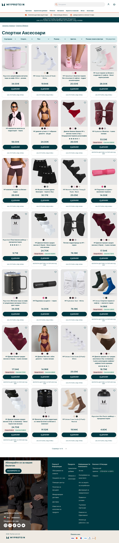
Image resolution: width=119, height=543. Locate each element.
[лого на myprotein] (13, 4)
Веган (83, 10)
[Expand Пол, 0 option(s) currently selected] (43, 39)
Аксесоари (90, 10)
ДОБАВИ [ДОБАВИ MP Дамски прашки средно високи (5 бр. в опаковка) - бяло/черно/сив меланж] (15, 435)
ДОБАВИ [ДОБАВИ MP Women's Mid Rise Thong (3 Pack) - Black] (74, 200)
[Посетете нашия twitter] (23, 525)
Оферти (95, 476)
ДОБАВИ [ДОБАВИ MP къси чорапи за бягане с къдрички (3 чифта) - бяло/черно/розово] (103, 89)
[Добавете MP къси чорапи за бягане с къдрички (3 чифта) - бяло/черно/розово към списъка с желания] (114, 47)
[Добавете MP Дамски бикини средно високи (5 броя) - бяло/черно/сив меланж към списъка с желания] (55, 214)
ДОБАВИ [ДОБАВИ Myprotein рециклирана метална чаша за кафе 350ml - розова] (15, 89)
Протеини (28, 10)
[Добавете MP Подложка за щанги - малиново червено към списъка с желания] (114, 161)
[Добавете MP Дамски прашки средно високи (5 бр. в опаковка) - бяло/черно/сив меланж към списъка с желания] (26, 390)
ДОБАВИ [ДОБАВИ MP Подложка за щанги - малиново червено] (103, 200)
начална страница (8, 26)
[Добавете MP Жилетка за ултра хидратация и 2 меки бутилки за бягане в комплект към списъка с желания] (55, 390)
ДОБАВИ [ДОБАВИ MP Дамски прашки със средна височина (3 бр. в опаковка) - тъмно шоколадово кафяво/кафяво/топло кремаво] (103, 377)
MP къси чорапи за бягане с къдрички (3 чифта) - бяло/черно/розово (103, 75)
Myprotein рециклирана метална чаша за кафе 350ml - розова (15, 77)
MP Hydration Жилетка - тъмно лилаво (103, 133)
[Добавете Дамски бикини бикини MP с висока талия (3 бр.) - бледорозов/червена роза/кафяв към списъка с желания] (85, 102)
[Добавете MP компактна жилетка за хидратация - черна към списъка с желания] (26, 102)
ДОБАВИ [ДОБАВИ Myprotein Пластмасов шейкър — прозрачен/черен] (15, 258)
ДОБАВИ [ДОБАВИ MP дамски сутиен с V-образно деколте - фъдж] (44, 147)
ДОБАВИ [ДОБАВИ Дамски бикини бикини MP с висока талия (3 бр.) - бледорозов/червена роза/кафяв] (74, 147)
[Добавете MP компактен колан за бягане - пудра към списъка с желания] (26, 161)
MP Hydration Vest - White (74, 301)
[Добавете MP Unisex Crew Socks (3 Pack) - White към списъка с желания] (55, 47)
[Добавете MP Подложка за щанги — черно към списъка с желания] (55, 272)
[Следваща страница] (66, 449)
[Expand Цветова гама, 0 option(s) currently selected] (76, 39)
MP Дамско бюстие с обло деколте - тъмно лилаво (44, 358)
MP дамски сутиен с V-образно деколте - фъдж (44, 133)
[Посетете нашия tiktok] (14, 525)
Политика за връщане (56, 488)
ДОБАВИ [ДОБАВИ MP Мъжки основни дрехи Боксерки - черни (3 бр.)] (44, 200)
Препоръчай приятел (103, 470)
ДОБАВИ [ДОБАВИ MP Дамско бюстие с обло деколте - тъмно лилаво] (44, 377)
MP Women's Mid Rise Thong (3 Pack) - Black (74, 191)
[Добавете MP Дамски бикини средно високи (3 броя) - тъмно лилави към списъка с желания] (26, 328)
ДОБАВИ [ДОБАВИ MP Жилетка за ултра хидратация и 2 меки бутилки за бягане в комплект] (44, 435)
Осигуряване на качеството (84, 476)
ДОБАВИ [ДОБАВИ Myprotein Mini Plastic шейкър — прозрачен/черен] (103, 435)
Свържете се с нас (58, 478)
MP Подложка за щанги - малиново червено (104, 191)
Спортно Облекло (22, 26)
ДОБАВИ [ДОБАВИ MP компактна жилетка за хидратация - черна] (15, 147)
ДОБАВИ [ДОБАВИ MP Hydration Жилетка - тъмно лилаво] (103, 147)
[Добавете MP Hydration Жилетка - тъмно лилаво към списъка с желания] (114, 102)
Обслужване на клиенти (57, 472)
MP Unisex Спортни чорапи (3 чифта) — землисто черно (103, 302)
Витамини (60, 10)
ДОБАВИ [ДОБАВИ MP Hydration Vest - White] (74, 314)
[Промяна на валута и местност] (24, 517)
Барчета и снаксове (72, 10)
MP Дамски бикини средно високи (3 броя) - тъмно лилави (15, 358)
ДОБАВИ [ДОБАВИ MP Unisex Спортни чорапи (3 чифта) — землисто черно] (103, 314)
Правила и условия (82, 499)
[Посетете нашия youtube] (19, 525)
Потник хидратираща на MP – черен (74, 244)
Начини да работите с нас (84, 521)
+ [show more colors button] (79, 186)
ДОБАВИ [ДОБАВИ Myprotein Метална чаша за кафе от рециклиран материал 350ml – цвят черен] (15, 314)
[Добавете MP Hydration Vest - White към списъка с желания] (85, 272)
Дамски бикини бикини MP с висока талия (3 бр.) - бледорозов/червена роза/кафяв (74, 134)
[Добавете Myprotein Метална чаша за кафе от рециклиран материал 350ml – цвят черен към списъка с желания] (26, 272)
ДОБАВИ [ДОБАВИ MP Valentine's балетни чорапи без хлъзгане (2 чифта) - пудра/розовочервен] (74, 89)
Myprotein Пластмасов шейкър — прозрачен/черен (15, 241)
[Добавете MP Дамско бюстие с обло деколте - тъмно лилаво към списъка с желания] (55, 328)
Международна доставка (57, 496)
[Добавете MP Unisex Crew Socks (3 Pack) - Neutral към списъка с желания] (85, 390)
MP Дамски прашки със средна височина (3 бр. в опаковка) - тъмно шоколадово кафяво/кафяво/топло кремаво (103, 360)
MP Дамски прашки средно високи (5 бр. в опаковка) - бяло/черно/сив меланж (15, 421)
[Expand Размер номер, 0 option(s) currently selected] (59, 39)
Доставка (55, 502)
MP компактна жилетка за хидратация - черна (15, 130)
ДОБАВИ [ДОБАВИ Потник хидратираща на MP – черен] (74, 258)
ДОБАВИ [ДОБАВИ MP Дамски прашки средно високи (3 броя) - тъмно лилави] (103, 258)
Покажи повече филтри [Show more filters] (94, 39)
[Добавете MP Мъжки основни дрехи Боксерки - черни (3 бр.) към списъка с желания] (55, 161)
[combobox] (79, 4)
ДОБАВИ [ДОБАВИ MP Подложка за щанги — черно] (44, 314)
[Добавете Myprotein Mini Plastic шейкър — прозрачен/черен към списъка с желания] (114, 390)
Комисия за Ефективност (83, 513)
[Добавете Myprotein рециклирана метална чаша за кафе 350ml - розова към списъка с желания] (26, 47)
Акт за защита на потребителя (84, 484)
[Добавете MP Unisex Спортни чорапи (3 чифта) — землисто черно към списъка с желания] (114, 272)
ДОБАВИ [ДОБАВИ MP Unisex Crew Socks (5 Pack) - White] (74, 377)
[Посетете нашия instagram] (5, 525)
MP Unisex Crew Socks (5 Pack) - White (74, 358)
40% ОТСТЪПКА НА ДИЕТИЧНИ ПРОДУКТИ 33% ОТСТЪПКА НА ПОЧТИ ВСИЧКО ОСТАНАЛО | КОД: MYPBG (59, 19)
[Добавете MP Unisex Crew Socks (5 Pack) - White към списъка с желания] (85, 328)
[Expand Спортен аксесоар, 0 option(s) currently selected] (26, 39)
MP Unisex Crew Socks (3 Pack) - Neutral (74, 420)
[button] (14, 73)
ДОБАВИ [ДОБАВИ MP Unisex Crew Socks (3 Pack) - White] (44, 89)
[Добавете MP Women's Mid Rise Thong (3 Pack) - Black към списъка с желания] (85, 161)
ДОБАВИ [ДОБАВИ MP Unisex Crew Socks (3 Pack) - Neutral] (74, 435)
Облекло (52, 10)
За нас (81, 471)
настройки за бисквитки (13, 513)
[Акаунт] (108, 4)
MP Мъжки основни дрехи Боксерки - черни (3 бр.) (44, 191)
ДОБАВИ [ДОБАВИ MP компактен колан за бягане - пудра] (15, 200)
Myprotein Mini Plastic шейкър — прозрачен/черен (104, 417)
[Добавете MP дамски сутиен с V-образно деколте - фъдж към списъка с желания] (55, 102)
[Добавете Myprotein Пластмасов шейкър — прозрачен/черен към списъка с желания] (26, 214)
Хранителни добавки (40, 10)
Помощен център (58, 482)
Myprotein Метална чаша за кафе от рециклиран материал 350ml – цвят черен (15, 303)
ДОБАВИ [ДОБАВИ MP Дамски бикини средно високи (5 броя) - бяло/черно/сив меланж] (44, 258)
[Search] (56, 4)
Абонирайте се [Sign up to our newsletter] (13, 471)
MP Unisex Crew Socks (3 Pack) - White (44, 77)
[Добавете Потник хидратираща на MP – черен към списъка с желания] (85, 214)
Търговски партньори (82, 506)
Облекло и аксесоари (71, 477)
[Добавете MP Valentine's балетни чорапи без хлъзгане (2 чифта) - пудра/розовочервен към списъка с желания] (85, 47)
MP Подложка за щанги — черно (45, 301)
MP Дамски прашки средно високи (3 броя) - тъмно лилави (104, 244)
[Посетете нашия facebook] (10, 525)
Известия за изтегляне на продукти (56, 509)
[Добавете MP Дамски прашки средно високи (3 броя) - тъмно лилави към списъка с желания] (114, 214)
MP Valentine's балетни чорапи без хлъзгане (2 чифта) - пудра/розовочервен (74, 78)
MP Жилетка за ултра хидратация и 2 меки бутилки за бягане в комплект (44, 421)
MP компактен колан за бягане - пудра (15, 191)
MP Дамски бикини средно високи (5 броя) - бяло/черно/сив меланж (44, 245)
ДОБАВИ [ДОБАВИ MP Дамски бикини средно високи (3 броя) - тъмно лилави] (15, 377)
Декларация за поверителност (84, 491)
